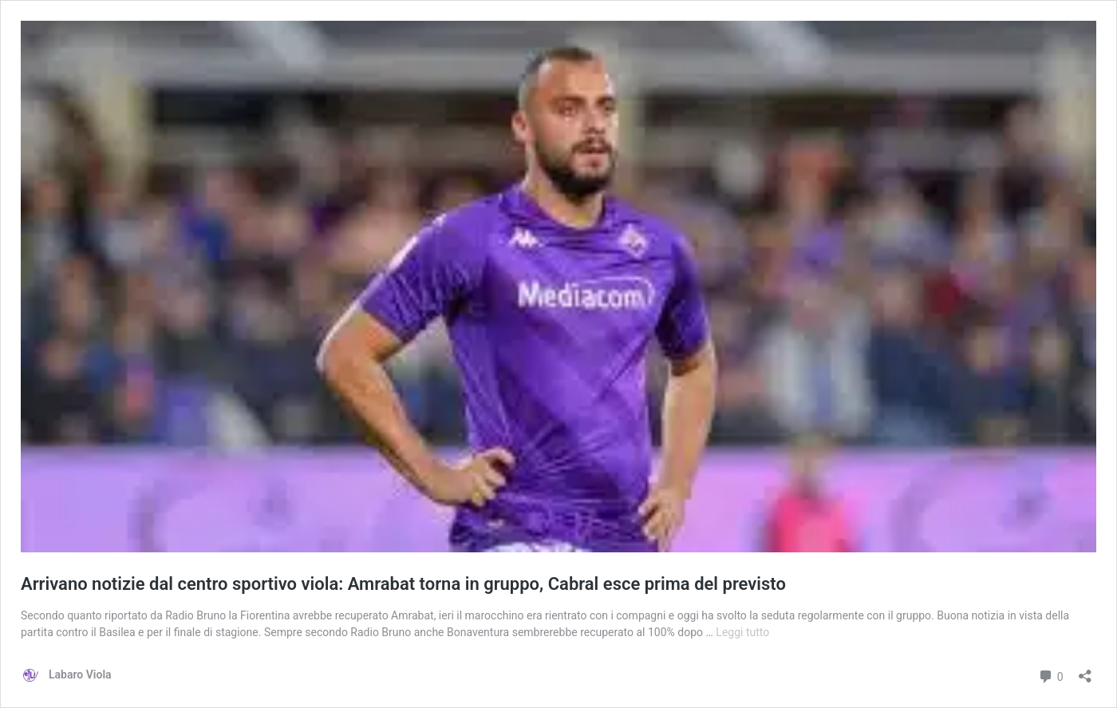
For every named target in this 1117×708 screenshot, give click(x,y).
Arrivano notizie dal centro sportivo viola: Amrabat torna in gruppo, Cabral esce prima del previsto (403, 584)
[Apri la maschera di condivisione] (1085, 671)
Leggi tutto (742, 632)
